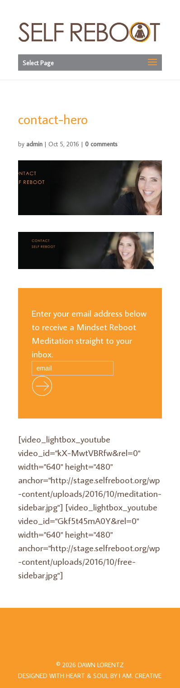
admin (34, 144)
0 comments (101, 144)
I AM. (140, 676)
